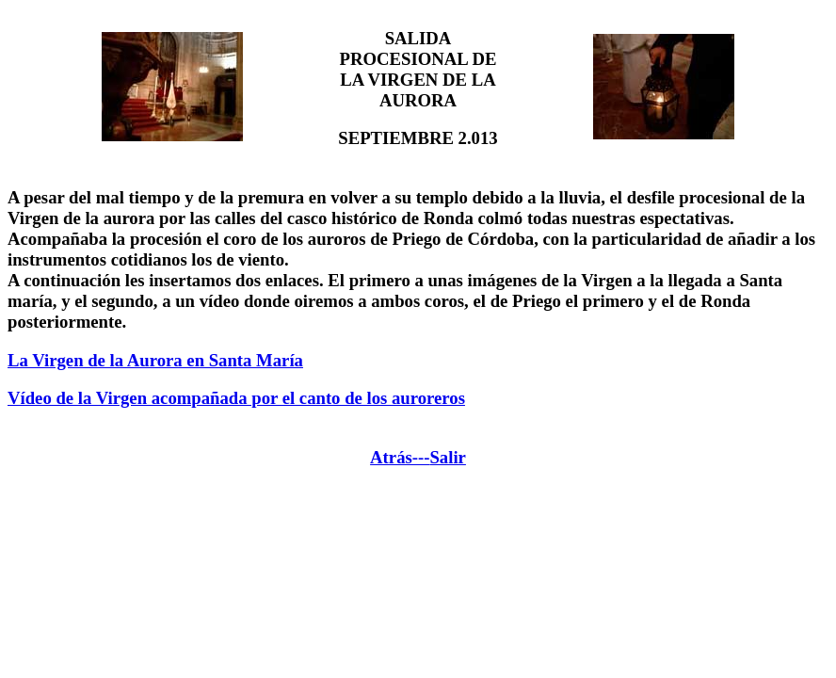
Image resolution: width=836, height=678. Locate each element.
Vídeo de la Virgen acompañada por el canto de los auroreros (236, 398)
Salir (447, 457)
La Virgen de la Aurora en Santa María (155, 360)
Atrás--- (399, 457)
